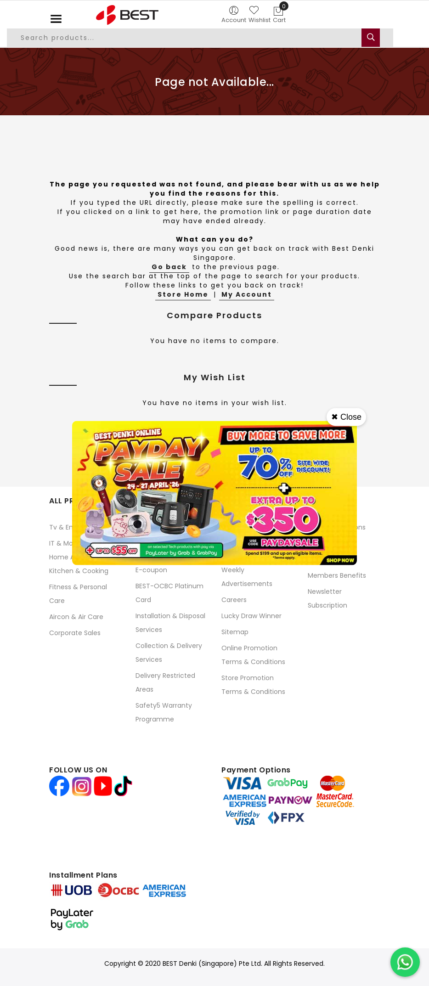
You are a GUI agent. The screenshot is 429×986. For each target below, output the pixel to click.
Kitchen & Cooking (78, 570)
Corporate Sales (75, 632)
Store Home (183, 294)
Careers (234, 599)
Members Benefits (337, 575)
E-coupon (151, 570)
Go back (169, 266)
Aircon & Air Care (76, 616)
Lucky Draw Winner (251, 615)
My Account (246, 294)
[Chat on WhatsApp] (405, 962)
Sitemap (234, 632)
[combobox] (200, 37)
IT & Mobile (66, 543)
